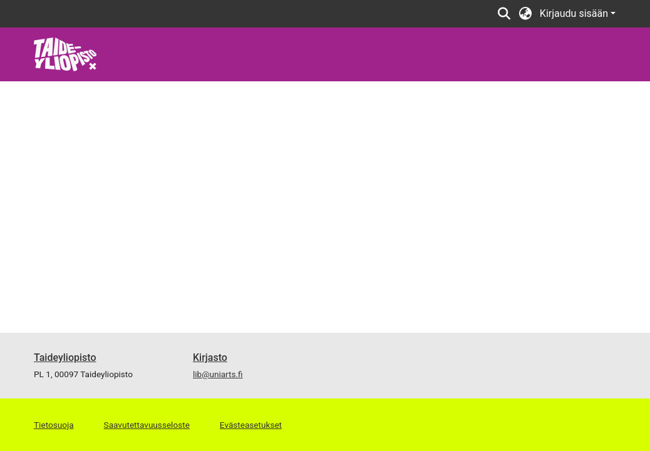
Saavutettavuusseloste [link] (147, 425)
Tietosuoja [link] (54, 425)
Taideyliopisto (65, 357)
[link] (65, 53)
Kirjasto (210, 357)
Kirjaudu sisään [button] (575, 13)
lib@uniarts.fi (218, 374)
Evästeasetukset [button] (251, 425)
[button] (504, 13)
